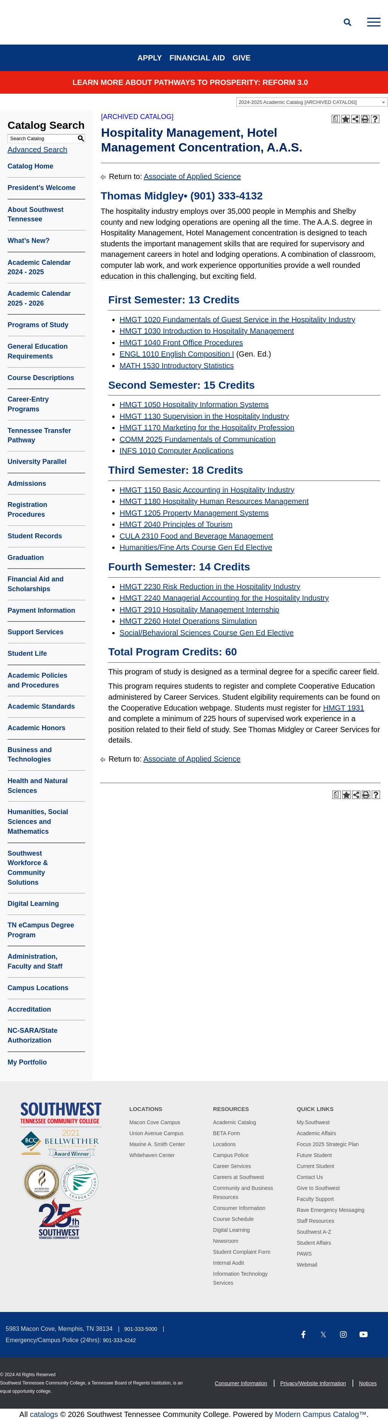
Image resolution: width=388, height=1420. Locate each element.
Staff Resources (315, 1221)
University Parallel (37, 461)
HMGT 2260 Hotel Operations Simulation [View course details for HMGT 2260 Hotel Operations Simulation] (188, 621)
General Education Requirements (38, 351)
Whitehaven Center (152, 1155)
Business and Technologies (30, 754)
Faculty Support (315, 1199)
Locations (224, 1144)
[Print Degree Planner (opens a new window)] (336, 119)
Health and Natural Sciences (38, 785)
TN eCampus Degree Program (41, 930)
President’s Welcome (42, 188)
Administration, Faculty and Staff (35, 961)
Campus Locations (38, 988)
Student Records (35, 536)
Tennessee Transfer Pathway (39, 435)
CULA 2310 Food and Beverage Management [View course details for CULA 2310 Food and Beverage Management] (196, 536)
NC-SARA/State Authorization (32, 1035)
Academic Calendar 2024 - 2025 (39, 267)
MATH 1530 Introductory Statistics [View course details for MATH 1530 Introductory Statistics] (177, 366)
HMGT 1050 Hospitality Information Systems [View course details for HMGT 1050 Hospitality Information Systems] (194, 404)
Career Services (232, 1166)
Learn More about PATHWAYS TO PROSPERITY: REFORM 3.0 (190, 82)
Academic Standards (41, 706)
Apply (149, 58)
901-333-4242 (119, 1340)
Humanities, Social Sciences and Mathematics (38, 821)
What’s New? (29, 240)
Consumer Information (239, 1208)
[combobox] (312, 102)
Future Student (314, 1155)
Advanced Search (37, 149)
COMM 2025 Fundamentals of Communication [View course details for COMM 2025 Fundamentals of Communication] (197, 439)
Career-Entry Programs (28, 404)
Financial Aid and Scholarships (36, 584)
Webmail (307, 1265)
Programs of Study (38, 325)
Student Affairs (314, 1243)
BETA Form (226, 1133)
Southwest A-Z (314, 1232)
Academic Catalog (234, 1122)
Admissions (27, 483)
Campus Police (230, 1155)
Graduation (26, 557)
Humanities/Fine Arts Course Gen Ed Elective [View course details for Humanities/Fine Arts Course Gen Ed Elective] (196, 547)
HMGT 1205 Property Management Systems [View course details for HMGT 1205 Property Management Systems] (194, 513)
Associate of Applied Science (192, 176)
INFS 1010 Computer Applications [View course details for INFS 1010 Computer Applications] (176, 451)
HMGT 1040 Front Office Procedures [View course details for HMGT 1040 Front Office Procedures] (181, 342)
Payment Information (41, 610)
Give (242, 58)
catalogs (44, 1414)
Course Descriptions (41, 378)
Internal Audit (228, 1263)
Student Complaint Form (241, 1252)
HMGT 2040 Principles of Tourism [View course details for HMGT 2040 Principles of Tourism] (176, 524)
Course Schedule (233, 1219)
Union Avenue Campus (156, 1133)
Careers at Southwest (238, 1177)
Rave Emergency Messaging (331, 1210)
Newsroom (225, 1241)
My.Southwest (313, 1122)
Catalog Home (30, 166)
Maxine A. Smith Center (157, 1144)
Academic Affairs (316, 1133)
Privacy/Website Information (313, 1383)
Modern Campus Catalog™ (320, 1414)
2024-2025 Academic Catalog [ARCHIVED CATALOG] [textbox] (298, 102)
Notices (368, 1383)
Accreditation (29, 1009)
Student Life (27, 653)
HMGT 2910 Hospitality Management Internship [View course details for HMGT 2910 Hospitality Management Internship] (199, 610)
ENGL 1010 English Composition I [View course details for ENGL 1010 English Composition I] (177, 354)
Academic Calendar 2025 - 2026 (39, 298)
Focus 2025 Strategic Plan (328, 1144)
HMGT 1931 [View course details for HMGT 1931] (343, 708)
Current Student (315, 1166)
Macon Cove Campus (154, 1122)
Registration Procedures (27, 509)
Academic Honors (36, 728)
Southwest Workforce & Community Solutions (28, 868)
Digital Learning (33, 903)
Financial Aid (197, 58)
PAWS (304, 1254)
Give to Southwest (318, 1188)
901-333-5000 (140, 1329)
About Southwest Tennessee (36, 214)
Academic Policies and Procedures (37, 680)
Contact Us (310, 1177)
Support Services (36, 632)
